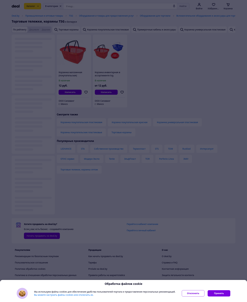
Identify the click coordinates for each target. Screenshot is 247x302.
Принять (219, 293)
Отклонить (193, 293)
